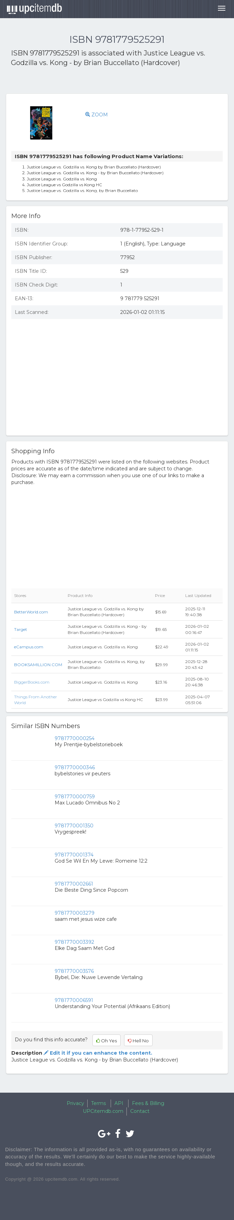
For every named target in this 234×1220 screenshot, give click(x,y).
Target (20, 629)
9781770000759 (75, 796)
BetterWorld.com (31, 611)
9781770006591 (74, 1000)
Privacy (75, 1103)
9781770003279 (74, 913)
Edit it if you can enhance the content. (97, 1053)
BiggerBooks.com (31, 682)
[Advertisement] (91, 81)
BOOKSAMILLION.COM (38, 664)
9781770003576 (74, 971)
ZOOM (96, 115)
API (118, 1103)
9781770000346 (75, 767)
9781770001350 (74, 826)
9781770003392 (74, 942)
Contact (139, 1111)
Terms (98, 1103)
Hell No (138, 1040)
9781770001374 (74, 855)
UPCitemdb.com (103, 1111)
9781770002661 (74, 884)
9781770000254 (74, 738)
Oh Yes (106, 1040)
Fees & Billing (148, 1103)
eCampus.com (28, 646)
